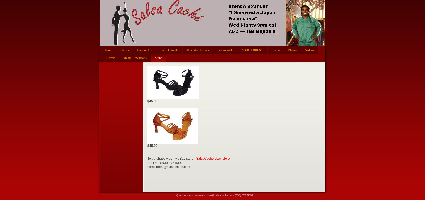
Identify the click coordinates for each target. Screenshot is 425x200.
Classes (124, 49)
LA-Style (109, 57)
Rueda (276, 49)
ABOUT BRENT (252, 49)
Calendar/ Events (198, 49)
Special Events (169, 49)
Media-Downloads (135, 57)
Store (158, 57)
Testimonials (225, 49)
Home (107, 49)
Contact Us (144, 49)
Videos (309, 49)
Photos (292, 49)
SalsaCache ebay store (213, 158)
